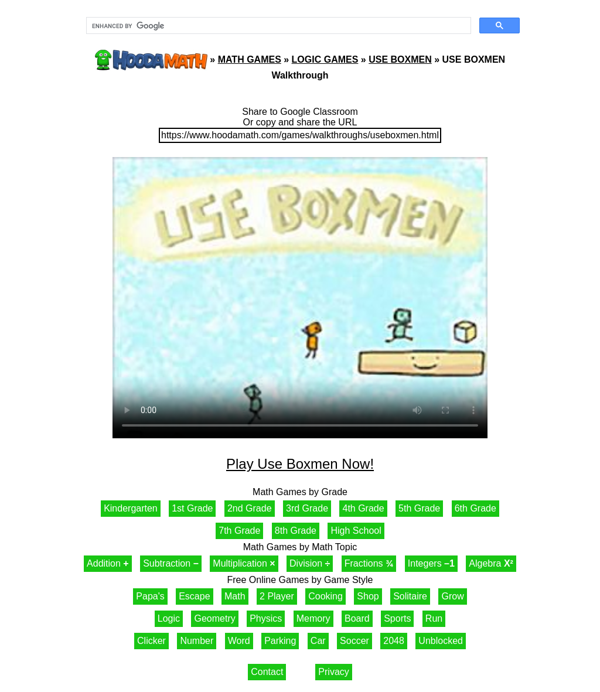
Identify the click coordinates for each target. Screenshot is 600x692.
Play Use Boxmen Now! (300, 464)
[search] (277, 26)
